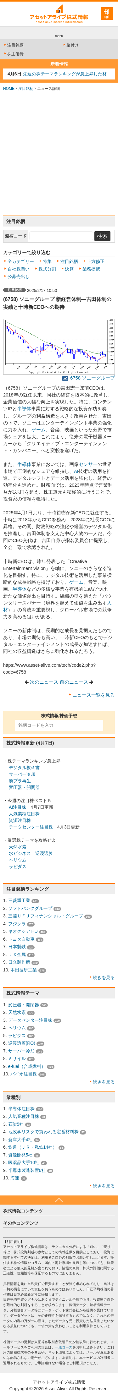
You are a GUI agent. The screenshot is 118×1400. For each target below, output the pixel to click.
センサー (88, 464)
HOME (8, 88)
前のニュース (74, 682)
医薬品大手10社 (24, 1162)
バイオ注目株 (23, 1073)
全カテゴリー (21, 261)
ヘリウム (17, 859)
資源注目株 (20, 820)
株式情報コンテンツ (23, 1210)
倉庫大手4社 (20, 1139)
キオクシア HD (23, 931)
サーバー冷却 (22, 774)
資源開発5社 (20, 1154)
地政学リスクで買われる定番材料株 (43, 1131)
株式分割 (47, 268)
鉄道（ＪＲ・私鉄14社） (32, 1147)
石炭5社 (16, 1124)
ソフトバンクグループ (30, 908)
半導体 (24, 408)
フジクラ (17, 923)
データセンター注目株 (31, 826)
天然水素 (17, 846)
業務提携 (91, 268)
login (107, 17)
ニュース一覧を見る (93, 694)
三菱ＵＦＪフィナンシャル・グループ (45, 915)
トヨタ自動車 (21, 939)
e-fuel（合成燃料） (27, 1066)
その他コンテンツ (20, 1223)
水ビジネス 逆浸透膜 (31, 853)
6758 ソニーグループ (88, 377)
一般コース (63, 1347)
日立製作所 (19, 962)
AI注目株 (17, 807)
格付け (70, 45)
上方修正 (95, 261)
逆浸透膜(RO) (21, 1043)
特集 (47, 261)
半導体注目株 (21, 1108)
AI (76, 471)
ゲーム (38, 429)
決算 (69, 268)
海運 (14, 1177)
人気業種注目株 (24, 813)
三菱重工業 (19, 900)
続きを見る (104, 977)
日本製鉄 (17, 946)
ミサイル (17, 1058)
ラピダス (17, 866)
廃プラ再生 (20, 780)
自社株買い (19, 268)
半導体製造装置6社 (27, 1170)
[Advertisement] (59, 153)
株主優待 (13, 54)
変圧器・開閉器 (24, 787)
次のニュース (44, 682)
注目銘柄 (13, 45)
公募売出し (19, 276)
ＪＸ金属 (17, 954)
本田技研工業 (23, 969)
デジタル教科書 (24, 767)
